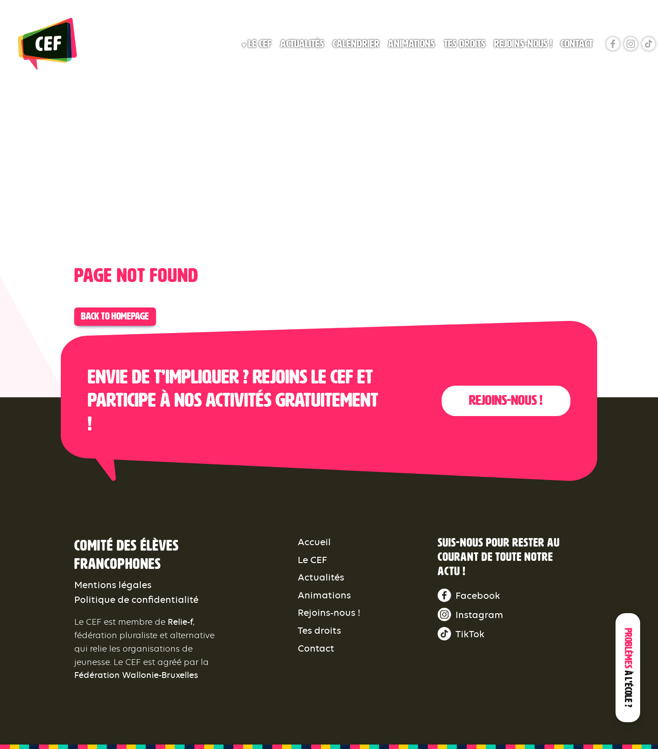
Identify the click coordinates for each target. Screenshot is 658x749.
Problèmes (628, 667)
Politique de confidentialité (136, 599)
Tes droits (464, 44)
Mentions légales (113, 584)
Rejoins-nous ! (523, 44)
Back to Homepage (115, 316)
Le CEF (259, 44)
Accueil (314, 541)
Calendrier (356, 44)
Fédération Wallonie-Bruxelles (136, 675)
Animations (411, 44)
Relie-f (180, 622)
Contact (577, 44)
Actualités (302, 44)
